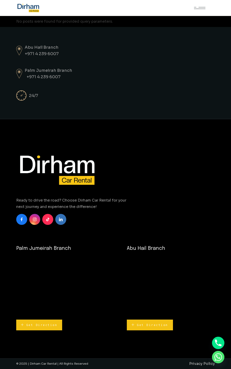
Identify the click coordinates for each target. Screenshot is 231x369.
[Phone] (218, 343)
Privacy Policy (202, 363)
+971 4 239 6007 (42, 53)
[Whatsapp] (218, 357)
